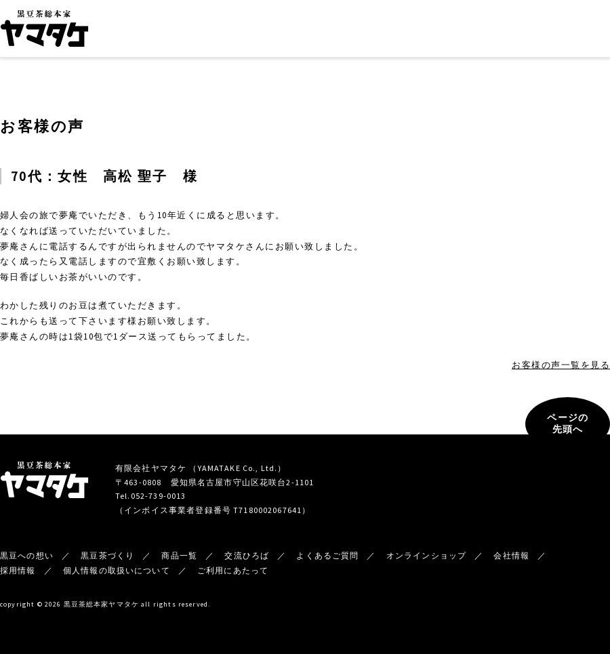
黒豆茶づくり (248, 31)
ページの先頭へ (567, 423)
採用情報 (18, 570)
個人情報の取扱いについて (116, 570)
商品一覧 (307, 31)
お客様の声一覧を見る (561, 365)
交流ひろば (365, 31)
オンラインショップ (566, 30)
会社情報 (421, 31)
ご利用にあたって (232, 570)
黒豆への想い (181, 31)
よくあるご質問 (327, 555)
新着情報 (475, 31)
